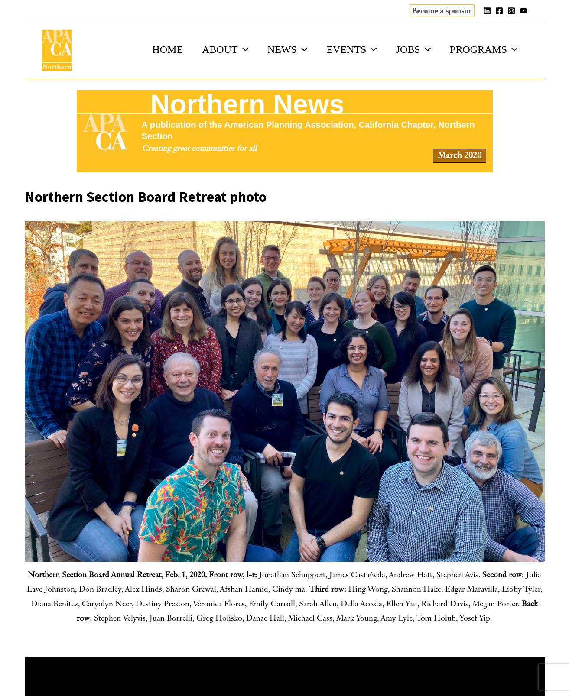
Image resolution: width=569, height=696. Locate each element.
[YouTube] (523, 11)
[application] (235, 49)
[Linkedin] (487, 11)
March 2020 (459, 156)
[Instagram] (511, 11)
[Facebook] (499, 11)
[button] (442, 10)
